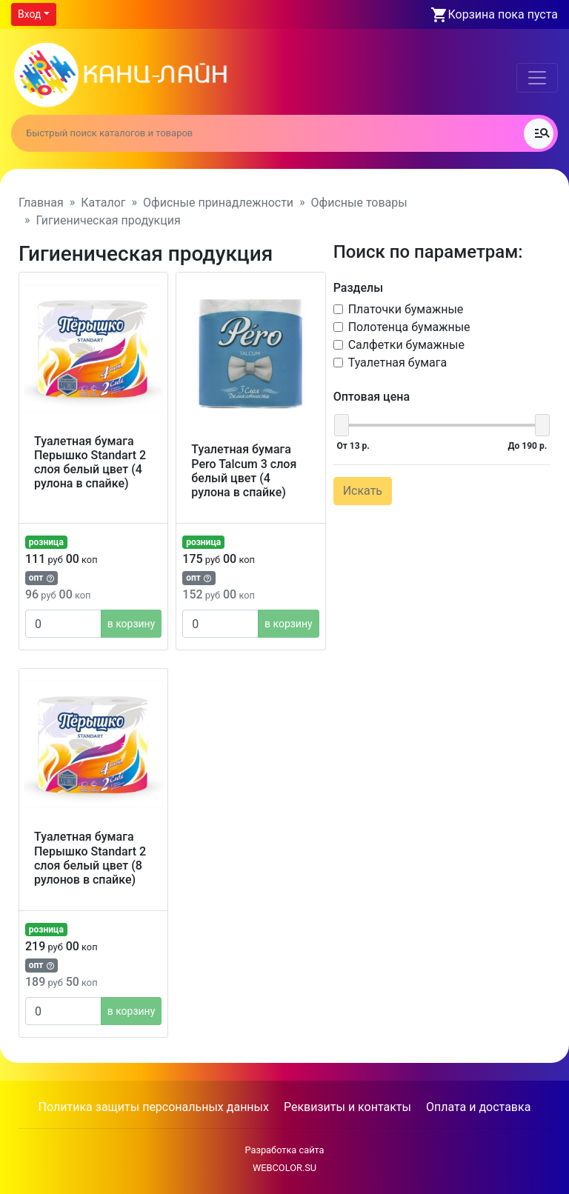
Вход (29, 14)
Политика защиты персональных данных (154, 1107)
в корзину (131, 624)
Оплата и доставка (478, 1107)
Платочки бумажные (406, 309)
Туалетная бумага (397, 363)
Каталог (103, 203)
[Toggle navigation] (537, 78)
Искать (362, 491)
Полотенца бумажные (409, 327)
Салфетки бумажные (406, 345)
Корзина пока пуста (503, 14)
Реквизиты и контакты (347, 1107)
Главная (41, 203)
